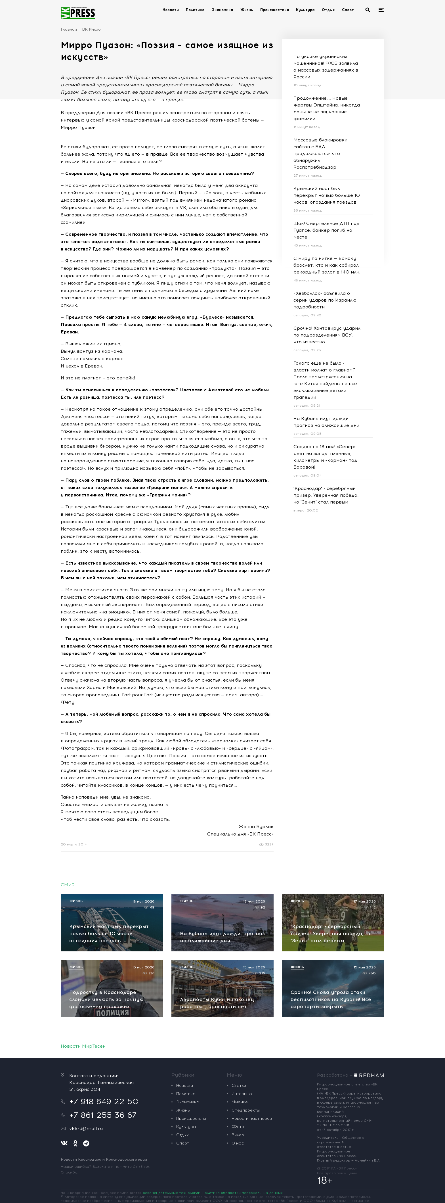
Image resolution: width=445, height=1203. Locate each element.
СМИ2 (68, 884)
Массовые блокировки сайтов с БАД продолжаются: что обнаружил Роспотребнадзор (320, 153)
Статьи (239, 1085)
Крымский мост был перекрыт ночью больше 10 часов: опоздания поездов (326, 195)
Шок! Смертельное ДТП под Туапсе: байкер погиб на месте (326, 230)
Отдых (328, 10)
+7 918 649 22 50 (104, 1101)
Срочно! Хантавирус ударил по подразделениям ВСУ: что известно (326, 334)
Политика (195, 10)
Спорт (348, 10)
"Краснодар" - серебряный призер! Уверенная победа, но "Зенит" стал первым (325, 495)
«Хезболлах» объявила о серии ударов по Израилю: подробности (325, 300)
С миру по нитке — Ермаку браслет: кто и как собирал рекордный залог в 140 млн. (326, 265)
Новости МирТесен (83, 1046)
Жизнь (246, 10)
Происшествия (274, 10)
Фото (238, 1126)
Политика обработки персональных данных (242, 1193)
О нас (238, 1143)
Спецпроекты (246, 1110)
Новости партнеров (252, 1118)
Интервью (242, 1093)
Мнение (240, 1102)
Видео (238, 1135)
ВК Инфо (91, 29)
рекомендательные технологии (171, 1193)
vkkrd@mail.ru (86, 1128)
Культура (305, 10)
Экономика (222, 10)
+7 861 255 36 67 (103, 1115)
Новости (171, 10)
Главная (69, 29)
